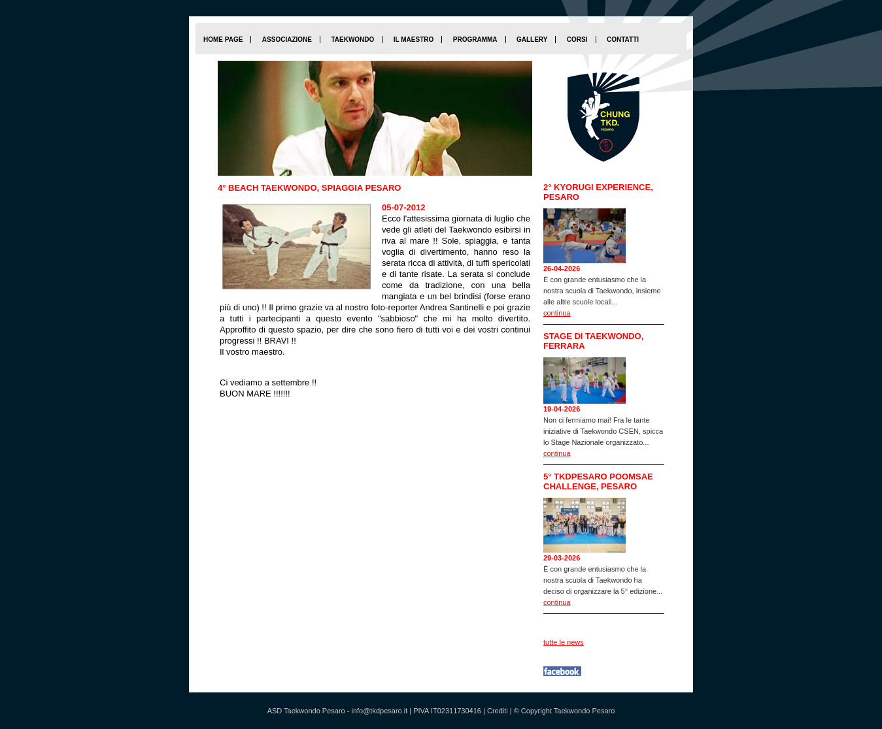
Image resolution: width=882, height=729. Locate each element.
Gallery (532, 39)
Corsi (577, 39)
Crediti (497, 711)
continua (557, 313)
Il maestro (413, 39)
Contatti (623, 39)
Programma (475, 39)
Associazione (287, 39)
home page (223, 39)
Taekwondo (352, 39)
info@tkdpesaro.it (379, 711)
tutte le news (563, 642)
